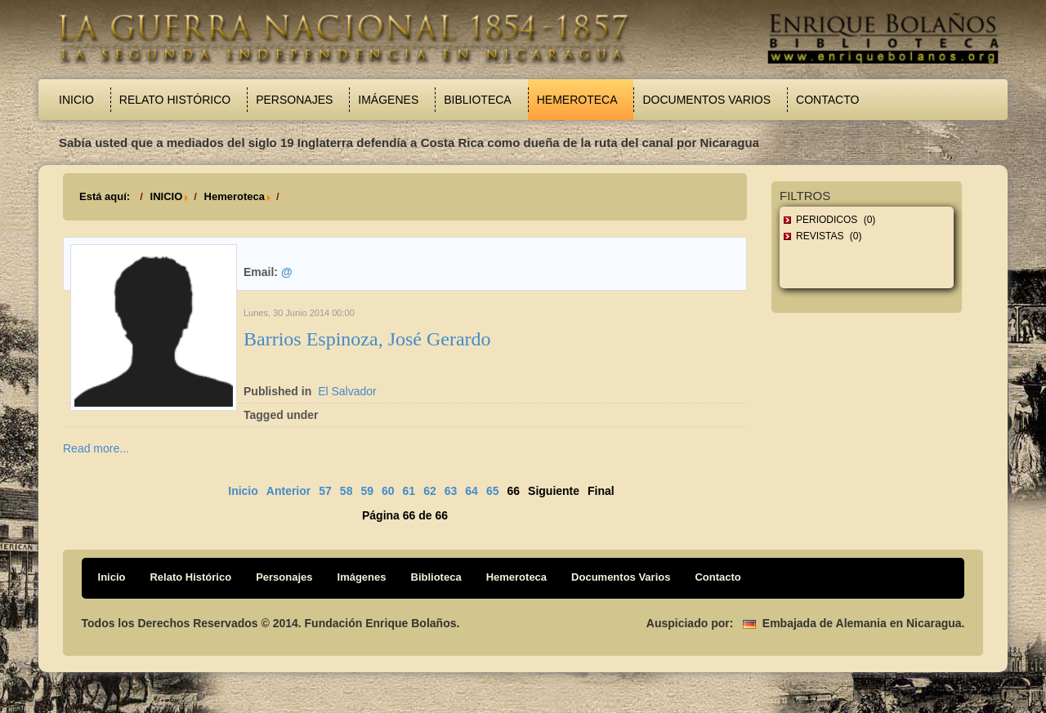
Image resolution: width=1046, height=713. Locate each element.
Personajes (294, 99)
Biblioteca (477, 99)
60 (388, 490)
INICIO (166, 196)
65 (492, 490)
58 (346, 490)
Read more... (96, 448)
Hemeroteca (577, 99)
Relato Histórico (174, 99)
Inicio (76, 99)
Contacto (827, 99)
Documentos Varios (706, 99)
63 (451, 490)
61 (409, 490)
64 (471, 490)
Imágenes (388, 99)
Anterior (288, 490)
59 (366, 490)
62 (429, 490)
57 (325, 490)
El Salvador (347, 391)
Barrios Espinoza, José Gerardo (367, 339)
